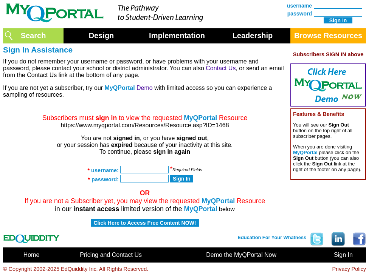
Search (33, 35)
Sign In (343, 255)
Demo (144, 88)
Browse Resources (328, 35)
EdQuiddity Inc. (79, 269)
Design (101, 35)
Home (31, 255)
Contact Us (221, 68)
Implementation (177, 35)
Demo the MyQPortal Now (241, 255)
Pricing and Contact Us (111, 255)
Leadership (253, 35)
